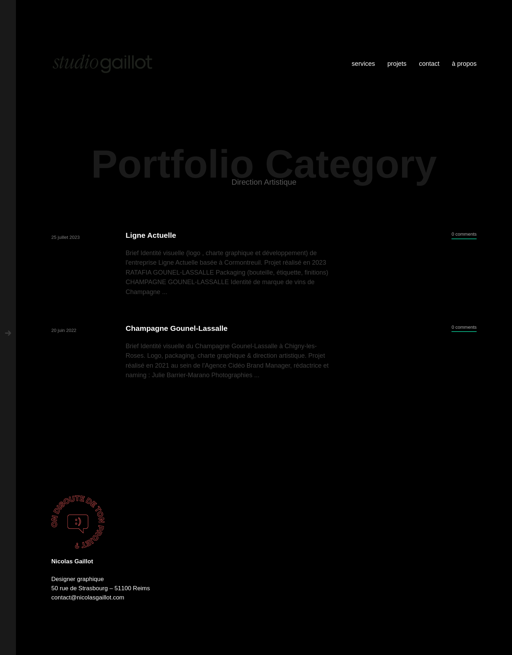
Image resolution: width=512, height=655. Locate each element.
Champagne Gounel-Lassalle (177, 328)
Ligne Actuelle (151, 235)
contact (429, 63)
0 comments (464, 234)
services (363, 63)
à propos (464, 63)
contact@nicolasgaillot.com (87, 597)
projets (397, 63)
